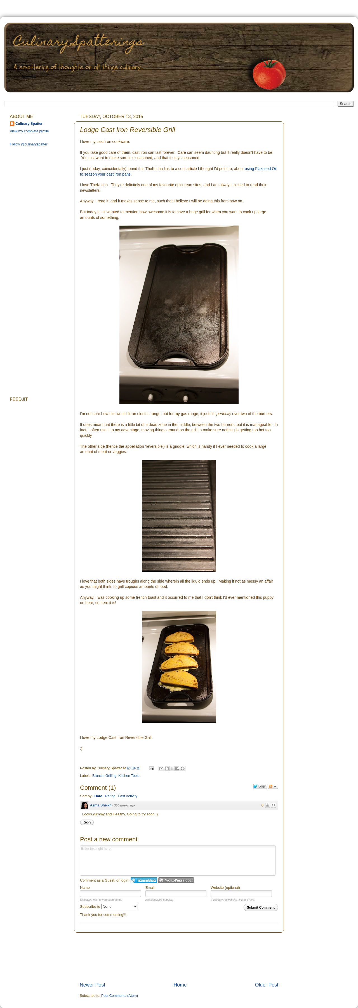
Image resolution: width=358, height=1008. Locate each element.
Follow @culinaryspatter (29, 144)
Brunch (97, 776)
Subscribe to (109, 906)
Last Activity (127, 796)
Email (150, 887)
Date (98, 796)
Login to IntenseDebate (144, 880)
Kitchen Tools (128, 776)
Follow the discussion (273, 786)
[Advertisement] (179, 957)
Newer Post (92, 985)
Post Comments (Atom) (119, 996)
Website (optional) (225, 887)
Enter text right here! (178, 861)
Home (180, 985)
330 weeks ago (124, 805)
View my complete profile (29, 131)
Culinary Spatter (29, 124)
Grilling (110, 776)
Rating (110, 796)
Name (85, 887)
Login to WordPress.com (176, 880)
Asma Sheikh (101, 805)
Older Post (266, 985)
